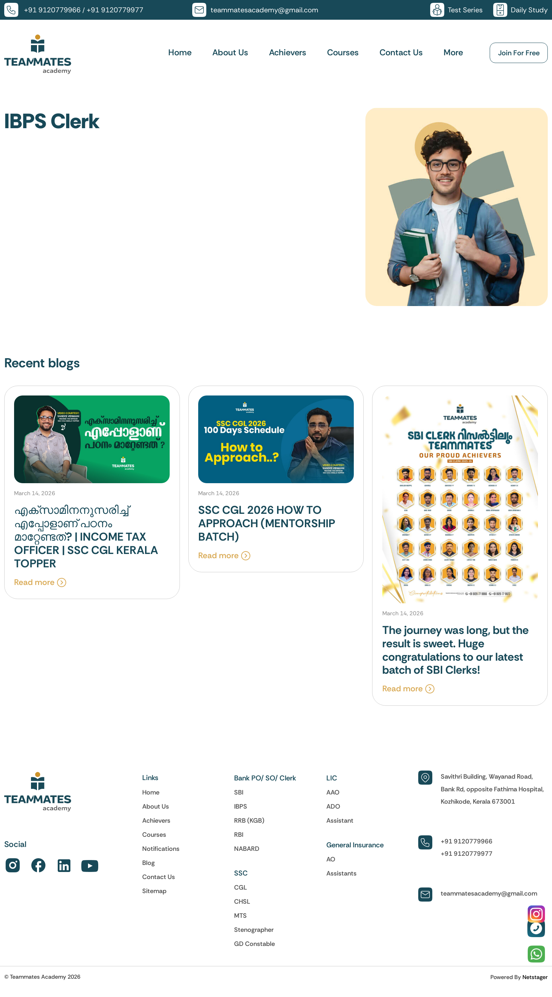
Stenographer (254, 937)
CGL (240, 895)
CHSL (242, 909)
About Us (230, 53)
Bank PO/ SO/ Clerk (265, 785)
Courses (343, 53)
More (453, 53)
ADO (333, 814)
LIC (331, 785)
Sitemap (154, 898)
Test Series (465, 10)
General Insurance (355, 852)
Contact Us (401, 53)
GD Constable (254, 951)
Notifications (161, 856)
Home (180, 53)
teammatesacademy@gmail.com (264, 10)
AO (330, 867)
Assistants (341, 881)
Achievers (287, 53)
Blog (148, 870)
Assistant (339, 828)
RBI (238, 842)
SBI (238, 800)
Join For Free (519, 53)
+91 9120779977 (115, 10)
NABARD (246, 856)
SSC (241, 880)
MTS (240, 923)
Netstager (535, 984)
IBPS (240, 814)
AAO (332, 800)
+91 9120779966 (52, 10)
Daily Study (529, 10)
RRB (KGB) (249, 828)
